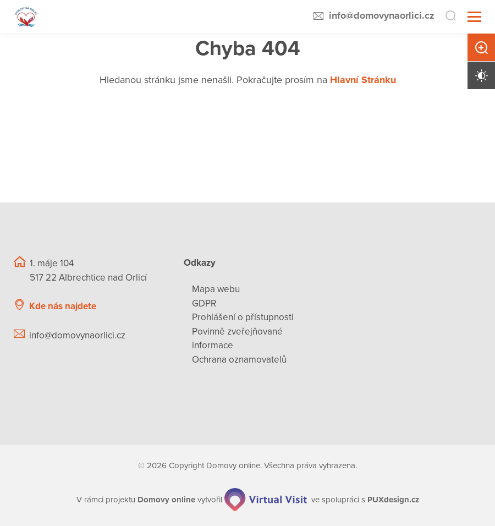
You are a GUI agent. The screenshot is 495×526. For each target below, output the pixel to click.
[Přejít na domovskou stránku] (26, 16)
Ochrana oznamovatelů (239, 359)
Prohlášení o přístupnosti (243, 317)
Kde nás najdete (62, 306)
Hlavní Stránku (363, 80)
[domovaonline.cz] (166, 500)
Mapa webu (216, 289)
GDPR (204, 303)
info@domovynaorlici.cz (382, 15)
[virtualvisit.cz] (265, 499)
